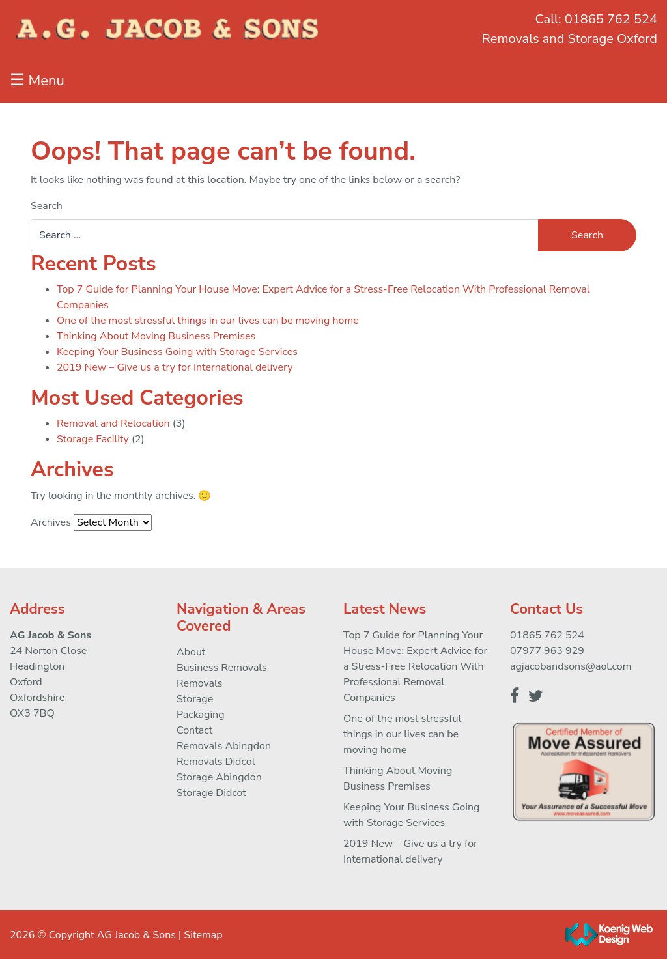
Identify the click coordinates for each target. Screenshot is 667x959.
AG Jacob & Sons (136, 935)
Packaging (201, 715)
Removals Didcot (216, 761)
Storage (195, 699)
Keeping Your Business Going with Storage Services (177, 352)
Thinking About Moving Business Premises (156, 336)
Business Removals (222, 668)
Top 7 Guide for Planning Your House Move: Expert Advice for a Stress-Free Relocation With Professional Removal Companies (415, 666)
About (191, 652)
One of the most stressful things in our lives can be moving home (208, 320)
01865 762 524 (611, 19)
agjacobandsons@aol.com (570, 666)
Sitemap (203, 935)
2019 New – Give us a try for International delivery (174, 367)
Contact (194, 730)
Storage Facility (93, 439)
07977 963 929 (547, 651)
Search (47, 206)
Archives (51, 522)
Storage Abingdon (219, 777)
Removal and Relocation (113, 423)
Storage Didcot (211, 793)
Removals (199, 683)
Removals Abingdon (224, 746)
